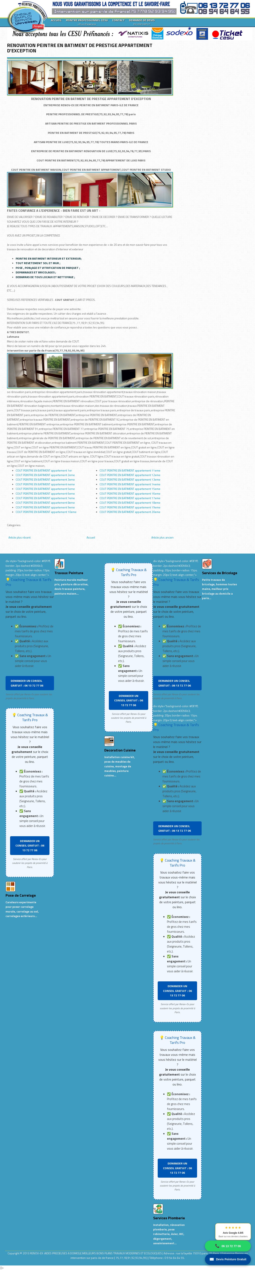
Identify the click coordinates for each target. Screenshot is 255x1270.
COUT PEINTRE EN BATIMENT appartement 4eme (45, 484)
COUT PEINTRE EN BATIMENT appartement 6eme (45, 493)
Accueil (91, 537)
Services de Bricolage (219, 573)
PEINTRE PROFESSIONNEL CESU (87, 22)
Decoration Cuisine (120, 750)
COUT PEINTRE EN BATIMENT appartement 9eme (45, 507)
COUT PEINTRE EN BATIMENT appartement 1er (44, 470)
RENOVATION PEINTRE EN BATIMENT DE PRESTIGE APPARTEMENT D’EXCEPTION (79, 47)
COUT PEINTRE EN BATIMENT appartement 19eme (130, 507)
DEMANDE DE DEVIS (142, 22)
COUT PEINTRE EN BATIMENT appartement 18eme (130, 502)
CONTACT (118, 20)
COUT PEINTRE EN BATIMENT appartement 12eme (130, 475)
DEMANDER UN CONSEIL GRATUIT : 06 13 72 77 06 (27, 683)
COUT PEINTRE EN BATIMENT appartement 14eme (130, 484)
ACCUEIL (56, 20)
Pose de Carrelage (21, 895)
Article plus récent (19, 537)
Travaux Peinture (68, 573)
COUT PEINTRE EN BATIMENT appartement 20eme (130, 512)
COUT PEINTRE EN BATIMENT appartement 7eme (45, 498)
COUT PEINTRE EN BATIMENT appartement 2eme (45, 475)
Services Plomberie (169, 1218)
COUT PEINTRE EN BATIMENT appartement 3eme (45, 479)
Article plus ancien (162, 537)
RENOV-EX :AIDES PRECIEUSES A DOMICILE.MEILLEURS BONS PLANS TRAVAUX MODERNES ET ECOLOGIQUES (96, 1253)
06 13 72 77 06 (228, 1246)
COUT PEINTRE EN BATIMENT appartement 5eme (45, 489)
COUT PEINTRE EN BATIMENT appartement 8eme (45, 502)
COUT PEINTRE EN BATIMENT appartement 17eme (130, 498)
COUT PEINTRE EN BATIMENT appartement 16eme (130, 493)
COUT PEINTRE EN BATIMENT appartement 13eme (130, 479)
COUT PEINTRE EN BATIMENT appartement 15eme (130, 489)
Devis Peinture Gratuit (227, 1259)
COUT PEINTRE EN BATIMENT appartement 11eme (130, 470)
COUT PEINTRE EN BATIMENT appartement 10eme (46, 512)
